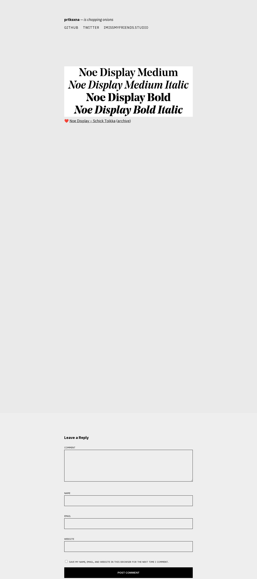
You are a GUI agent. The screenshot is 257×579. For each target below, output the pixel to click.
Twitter (91, 27)
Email (67, 520)
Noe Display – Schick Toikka (92, 121)
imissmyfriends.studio (126, 27)
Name (67, 497)
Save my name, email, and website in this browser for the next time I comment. (118, 566)
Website (69, 543)
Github (71, 27)
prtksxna (72, 19)
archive (123, 121)
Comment (69, 447)
